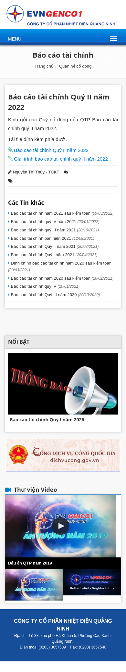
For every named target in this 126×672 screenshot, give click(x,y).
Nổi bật (18, 341)
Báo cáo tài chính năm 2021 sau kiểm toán (62, 213)
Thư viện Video (35, 489)
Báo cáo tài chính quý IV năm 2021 (55, 221)
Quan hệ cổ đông (75, 66)
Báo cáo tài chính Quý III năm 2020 (55, 294)
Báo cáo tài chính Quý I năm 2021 (54, 254)
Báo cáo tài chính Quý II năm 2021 (54, 246)
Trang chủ (44, 66)
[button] (60, 526)
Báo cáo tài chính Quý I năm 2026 (47, 419)
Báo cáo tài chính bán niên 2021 (52, 238)
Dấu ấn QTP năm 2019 (30, 563)
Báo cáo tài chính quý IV (44, 286)
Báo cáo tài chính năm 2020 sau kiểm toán (62, 278)
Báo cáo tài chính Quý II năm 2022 (51, 150)
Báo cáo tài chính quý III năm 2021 (54, 230)
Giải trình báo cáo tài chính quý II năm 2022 (60, 159)
